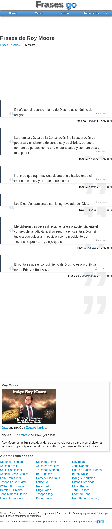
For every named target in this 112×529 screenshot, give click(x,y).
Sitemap (76, 521)
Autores (65, 13)
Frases (13, 13)
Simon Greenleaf (83, 482)
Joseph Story (44, 494)
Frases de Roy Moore (27, 38)
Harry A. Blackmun (48, 478)
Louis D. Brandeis (11, 498)
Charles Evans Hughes (87, 469)
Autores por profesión (84, 513)
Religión (91, 120)
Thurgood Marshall (48, 469)
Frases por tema (27, 513)
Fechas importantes (16, 516)
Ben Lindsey (44, 473)
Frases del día (91, 13)
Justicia (92, 247)
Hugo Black (43, 490)
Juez (5, 427)
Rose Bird (42, 486)
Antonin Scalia (9, 465)
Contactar (65, 521)
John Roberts (80, 465)
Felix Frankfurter (10, 478)
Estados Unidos (36, 427)
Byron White (80, 473)
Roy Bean (78, 461)
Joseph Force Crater (13, 482)
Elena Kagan (80, 486)
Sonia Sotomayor (11, 469)
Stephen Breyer (46, 461)
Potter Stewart (45, 498)
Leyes (93, 186)
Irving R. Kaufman (83, 478)
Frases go (18, 521)
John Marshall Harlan (13, 494)
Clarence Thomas (11, 461)
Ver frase (101, 113)
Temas (39, 13)
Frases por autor (46, 513)
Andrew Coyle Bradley (14, 473)
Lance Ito (42, 482)
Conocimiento (88, 275)
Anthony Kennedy (47, 465)
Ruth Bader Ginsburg (85, 498)
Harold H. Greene (11, 490)
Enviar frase (34, 516)
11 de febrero (21, 435)
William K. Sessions (12, 486)
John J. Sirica (80, 490)
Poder (93, 158)
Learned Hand (81, 494)
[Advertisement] (56, 26)
